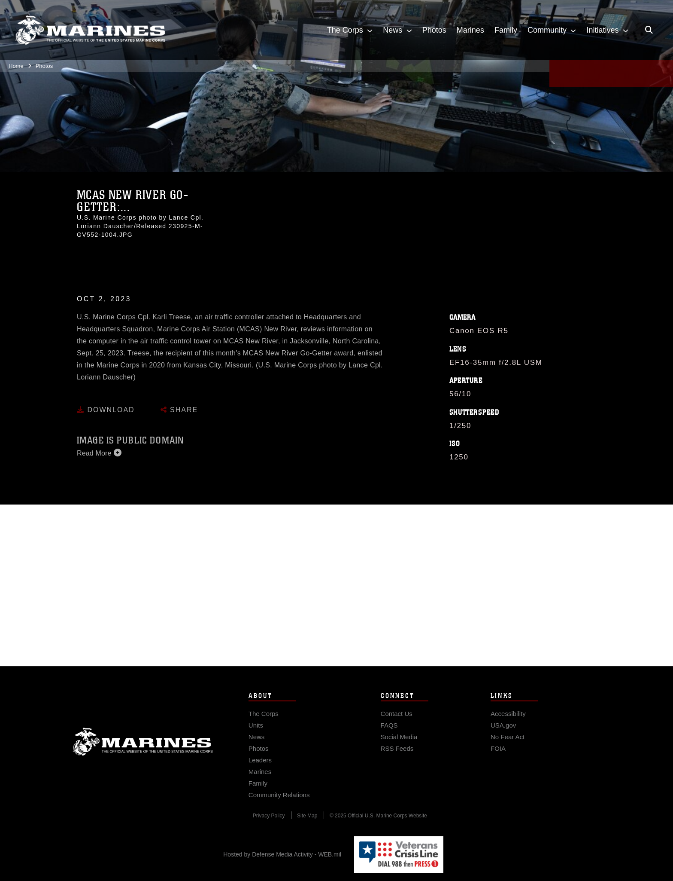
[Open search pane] (649, 30)
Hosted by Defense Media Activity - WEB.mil (282, 854)
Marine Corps (143, 758)
